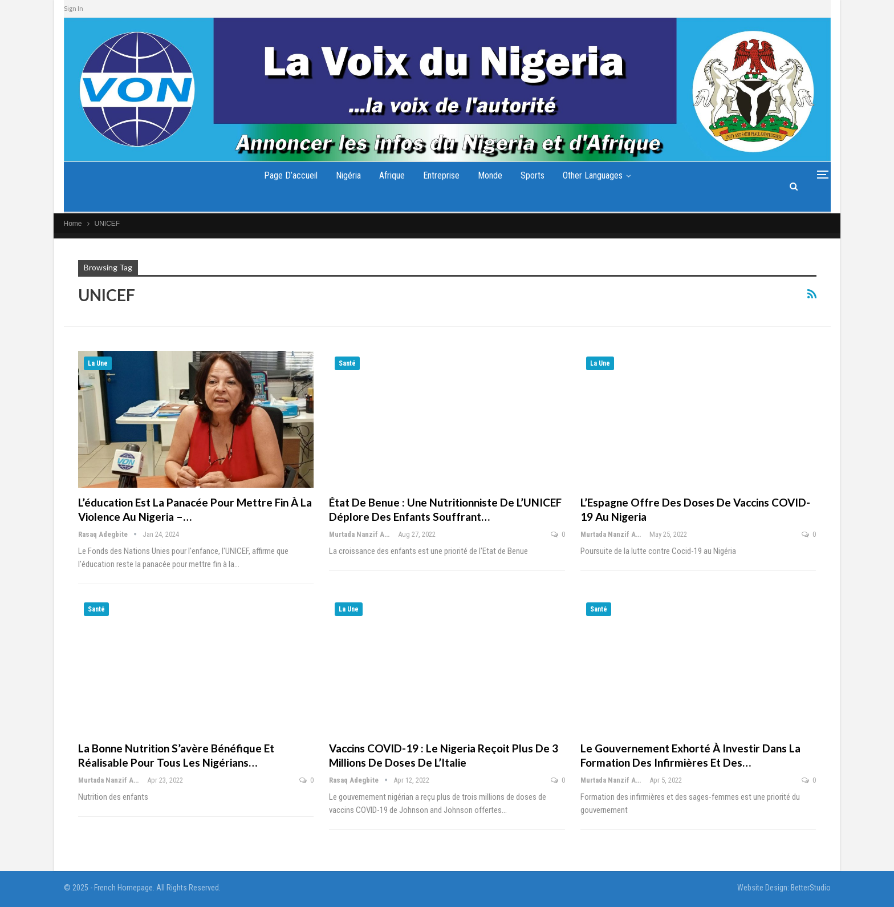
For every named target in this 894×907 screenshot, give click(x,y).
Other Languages (599, 175)
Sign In (73, 8)
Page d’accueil (283, 175)
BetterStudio (811, 887)
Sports (537, 175)
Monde (492, 175)
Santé (347, 363)
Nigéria (343, 175)
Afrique (389, 175)
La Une (98, 363)
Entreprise (441, 175)
